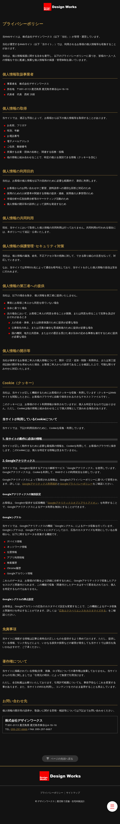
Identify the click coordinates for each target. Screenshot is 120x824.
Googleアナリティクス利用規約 (39, 483)
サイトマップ (73, 792)
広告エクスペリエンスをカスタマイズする (82, 610)
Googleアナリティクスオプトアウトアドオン (73, 502)
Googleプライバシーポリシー (76, 483)
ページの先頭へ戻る (62, 758)
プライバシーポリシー (51, 792)
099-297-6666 (19, 729)
